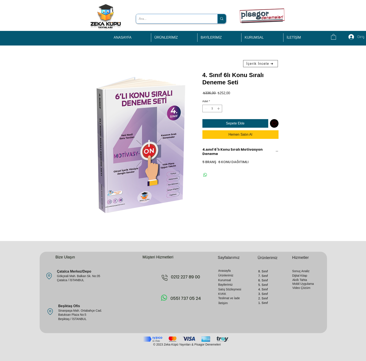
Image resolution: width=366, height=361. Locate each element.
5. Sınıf (263, 285)
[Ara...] (174, 18)
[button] (333, 36)
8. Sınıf (263, 271)
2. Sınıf (263, 298)
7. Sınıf (263, 276)
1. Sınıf (263, 303)
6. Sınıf (263, 280)
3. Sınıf (263, 294)
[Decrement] (205, 108)
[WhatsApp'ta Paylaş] (205, 174)
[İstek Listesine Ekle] (274, 123)
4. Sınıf (263, 289)
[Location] (49, 276)
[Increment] (218, 108)
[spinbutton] (212, 108)
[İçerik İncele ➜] (260, 63)
